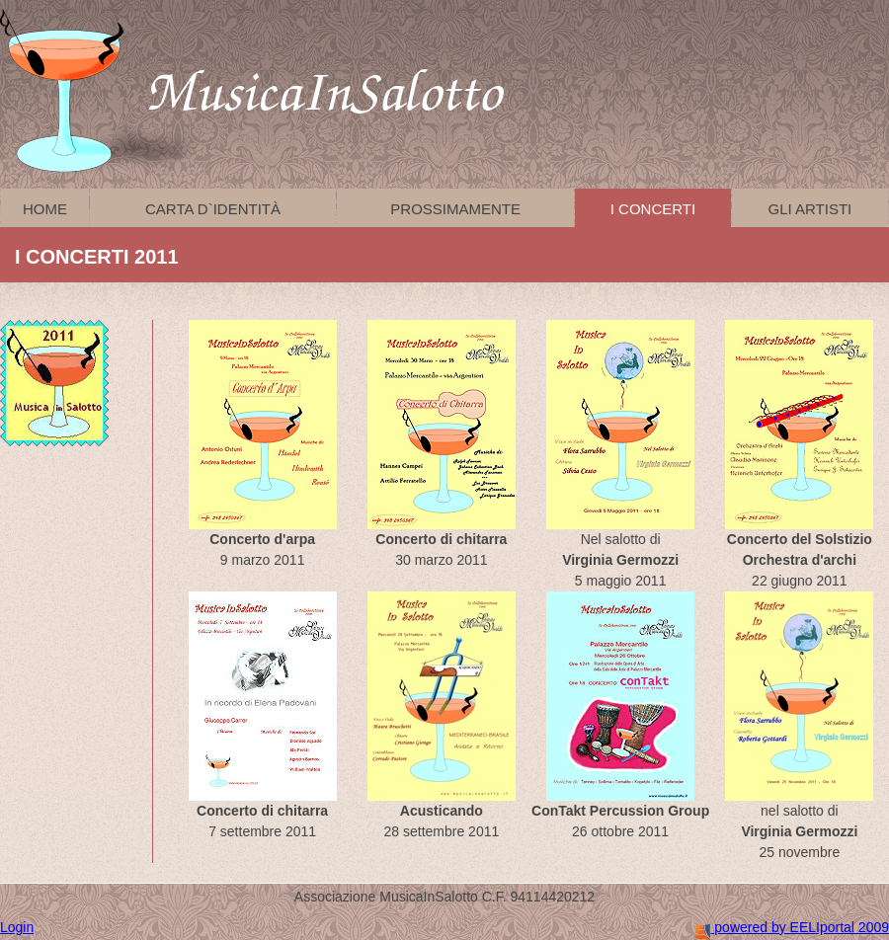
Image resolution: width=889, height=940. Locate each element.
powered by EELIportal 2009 (792, 927)
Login (17, 927)
